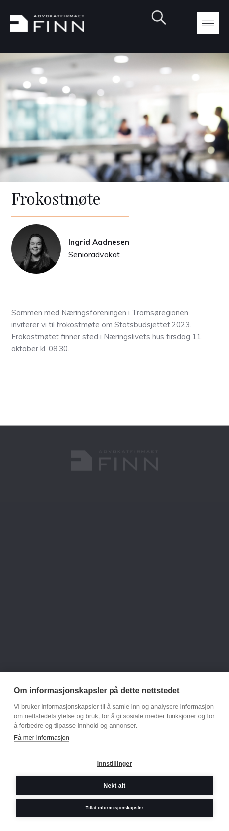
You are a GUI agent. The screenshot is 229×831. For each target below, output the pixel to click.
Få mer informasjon (41, 737)
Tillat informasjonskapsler (115, 807)
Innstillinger (114, 763)
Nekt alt (115, 785)
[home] (47, 23)
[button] (208, 23)
